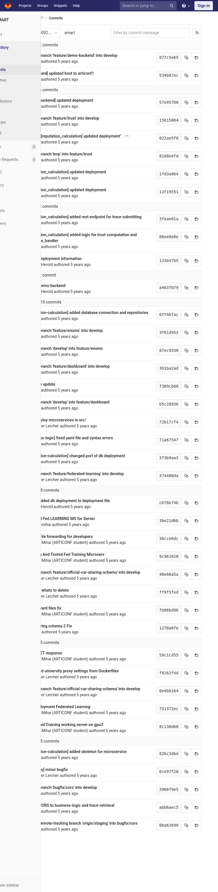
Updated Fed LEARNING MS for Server (66, 530)
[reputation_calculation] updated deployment (71, 172)
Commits (19, 69)
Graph (16, 111)
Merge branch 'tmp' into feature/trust (64, 154)
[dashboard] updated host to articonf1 (65, 73)
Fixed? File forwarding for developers (65, 548)
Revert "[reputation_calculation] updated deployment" (79, 136)
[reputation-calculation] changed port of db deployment (81, 467)
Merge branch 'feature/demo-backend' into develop (77, 55)
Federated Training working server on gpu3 (70, 748)
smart (74, 32)
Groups (42, 6)
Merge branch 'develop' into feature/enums (70, 360)
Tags (15, 90)
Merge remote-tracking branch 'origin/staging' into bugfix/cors (87, 847)
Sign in (204, 5)
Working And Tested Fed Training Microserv (70, 566)
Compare (19, 122)
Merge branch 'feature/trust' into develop (68, 118)
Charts (17, 132)
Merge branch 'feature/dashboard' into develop (73, 378)
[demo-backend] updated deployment (65, 100)
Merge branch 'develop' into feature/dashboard (73, 414)
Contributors (22, 101)
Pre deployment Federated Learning (63, 730)
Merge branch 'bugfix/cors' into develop (67, 811)
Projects (25, 6)
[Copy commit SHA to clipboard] (180, 58)
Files (15, 59)
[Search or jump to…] (149, 5)
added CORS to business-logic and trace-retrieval (75, 829)
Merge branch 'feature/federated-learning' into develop (80, 485)
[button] (31, 885)
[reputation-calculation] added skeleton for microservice (81, 775)
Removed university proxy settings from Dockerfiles (78, 689)
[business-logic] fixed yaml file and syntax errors (75, 450)
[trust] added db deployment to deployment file (73, 512)
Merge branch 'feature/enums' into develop (70, 342)
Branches (19, 80)
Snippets (60, 6)
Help (76, 6)
